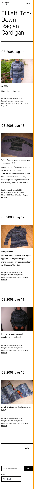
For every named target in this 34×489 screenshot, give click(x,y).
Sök (28, 468)
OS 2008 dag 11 (12, 299)
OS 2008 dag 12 (12, 217)
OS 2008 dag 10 (12, 372)
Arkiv (3, 474)
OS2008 (14, 103)
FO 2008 (8, 103)
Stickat (19, 103)
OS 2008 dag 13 (12, 126)
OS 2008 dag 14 (12, 52)
